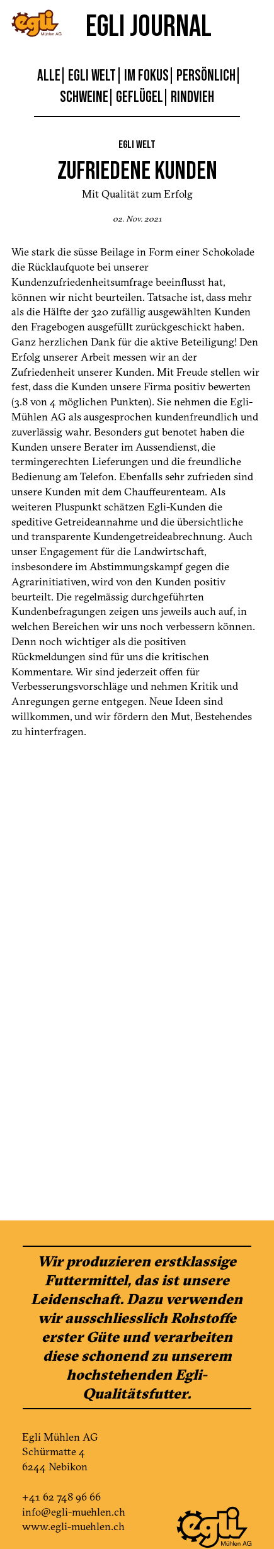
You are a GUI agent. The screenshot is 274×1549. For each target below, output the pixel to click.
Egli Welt (92, 75)
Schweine (84, 97)
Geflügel (139, 97)
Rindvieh (192, 97)
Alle (48, 75)
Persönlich (206, 75)
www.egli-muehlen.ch (73, 1526)
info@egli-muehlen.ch (73, 1511)
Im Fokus (146, 75)
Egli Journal (149, 25)
